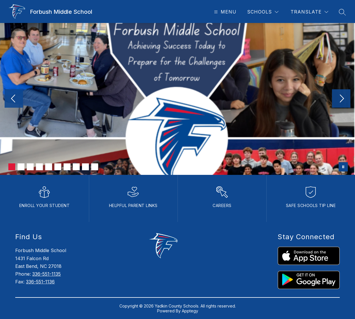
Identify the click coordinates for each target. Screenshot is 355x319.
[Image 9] (85, 166)
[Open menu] (224, 12)
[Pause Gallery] (343, 166)
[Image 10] (94, 166)
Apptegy (190, 310)
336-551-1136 (40, 282)
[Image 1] (11, 166)
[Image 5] (48, 166)
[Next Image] (341, 99)
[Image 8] (76, 166)
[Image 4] (39, 166)
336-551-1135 (46, 274)
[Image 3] (30, 166)
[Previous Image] (14, 99)
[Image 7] (67, 166)
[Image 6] (57, 166)
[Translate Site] (309, 12)
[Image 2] (21, 166)
